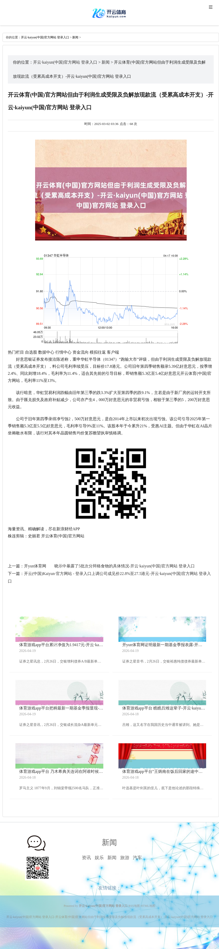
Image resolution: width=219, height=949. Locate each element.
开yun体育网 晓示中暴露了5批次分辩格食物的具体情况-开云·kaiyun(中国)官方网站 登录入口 (109, 566)
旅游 (124, 857)
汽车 (137, 857)
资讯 (86, 857)
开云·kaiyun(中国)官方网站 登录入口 (45, 37)
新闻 (75, 37)
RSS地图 (134, 906)
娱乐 (99, 857)
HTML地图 (148, 906)
